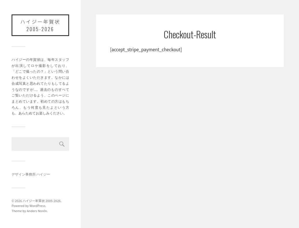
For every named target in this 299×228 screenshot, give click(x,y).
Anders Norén (37, 210)
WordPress (37, 205)
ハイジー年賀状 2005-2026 (40, 25)
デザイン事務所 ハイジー (31, 174)
